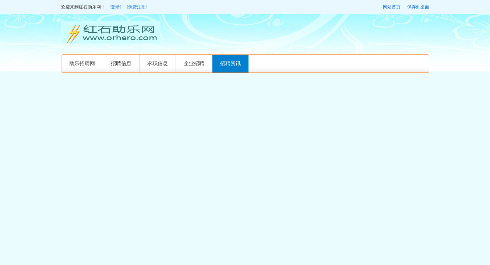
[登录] (115, 7)
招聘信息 (121, 63)
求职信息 (157, 63)
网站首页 (392, 7)
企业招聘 (194, 63)
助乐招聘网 (82, 63)
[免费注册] (137, 7)
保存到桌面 (418, 7)
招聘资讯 (230, 63)
